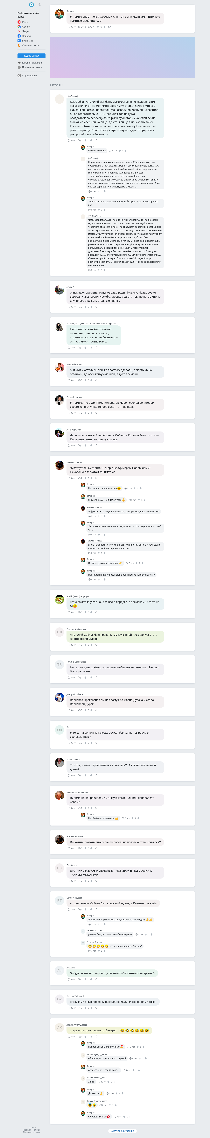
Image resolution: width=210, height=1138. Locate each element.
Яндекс (24, 31)
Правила (27, 1130)
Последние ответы (30, 67)
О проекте (31, 1127)
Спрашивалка (27, 75)
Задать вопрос (31, 55)
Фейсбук (24, 36)
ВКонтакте (25, 40)
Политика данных (31, 1132)
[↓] (104, 27)
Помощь (36, 1130)
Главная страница (30, 63)
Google (24, 26)
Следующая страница (122, 1131)
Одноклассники (28, 45)
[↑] (98, 27)
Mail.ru (23, 22)
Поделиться (109, 26)
